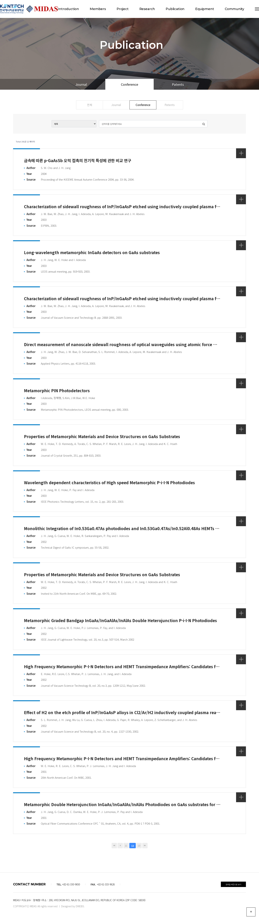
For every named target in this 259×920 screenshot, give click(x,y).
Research (147, 9)
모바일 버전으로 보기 (233, 884)
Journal (81, 84)
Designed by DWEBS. (73, 906)
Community (234, 9)
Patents (178, 84)
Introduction (68, 9)
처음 (114, 845)
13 (139, 845)
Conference (129, 84)
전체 (89, 105)
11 (126, 845)
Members (98, 9)
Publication (175, 9)
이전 (120, 845)
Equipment (204, 9)
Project (123, 9)
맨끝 (145, 845)
